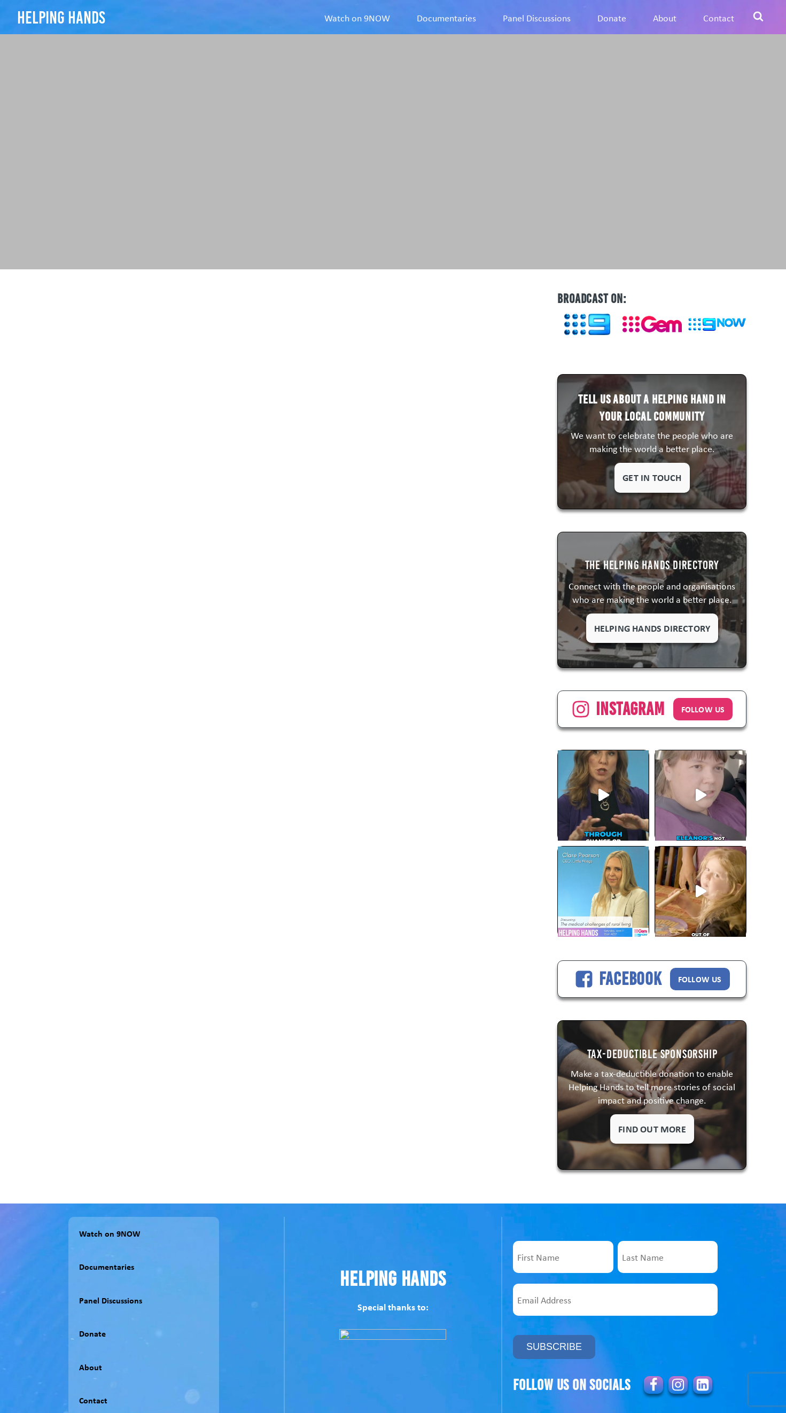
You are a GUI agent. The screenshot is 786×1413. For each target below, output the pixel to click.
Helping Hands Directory (652, 628)
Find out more (652, 1128)
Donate (611, 17)
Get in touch (651, 477)
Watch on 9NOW (357, 17)
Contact (718, 17)
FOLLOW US (703, 709)
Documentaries (446, 17)
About (664, 17)
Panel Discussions (537, 17)
